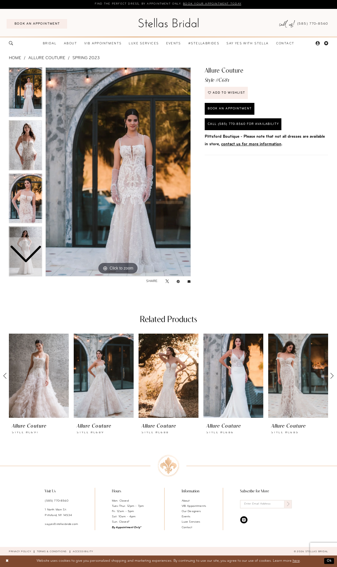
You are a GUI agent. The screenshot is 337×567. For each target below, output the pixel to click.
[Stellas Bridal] (168, 22)
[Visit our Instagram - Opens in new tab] (244, 520)
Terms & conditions (52, 551)
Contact (187, 527)
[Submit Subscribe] (288, 504)
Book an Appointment (230, 109)
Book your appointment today (213, 4)
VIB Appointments (194, 506)
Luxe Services (191, 522)
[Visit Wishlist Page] (326, 44)
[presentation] (39, 376)
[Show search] (11, 44)
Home (15, 58)
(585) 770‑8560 (56, 500)
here (296, 561)
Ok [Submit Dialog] (328, 561)
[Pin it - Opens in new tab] (178, 281)
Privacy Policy (20, 551)
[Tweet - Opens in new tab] (167, 281)
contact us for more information (251, 146)
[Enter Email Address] (266, 504)
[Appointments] (37, 24)
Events (186, 516)
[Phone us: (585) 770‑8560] (303, 24)
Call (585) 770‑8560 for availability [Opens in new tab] (245, 125)
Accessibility (83, 551)
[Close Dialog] (7, 561)
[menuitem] (37, 24)
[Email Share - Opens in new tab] (189, 282)
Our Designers (191, 511)
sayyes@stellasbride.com (61, 524)
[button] (317, 44)
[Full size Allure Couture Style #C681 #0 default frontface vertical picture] (118, 172)
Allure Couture (46, 58)
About (186, 500)
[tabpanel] (118, 172)
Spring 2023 (86, 58)
